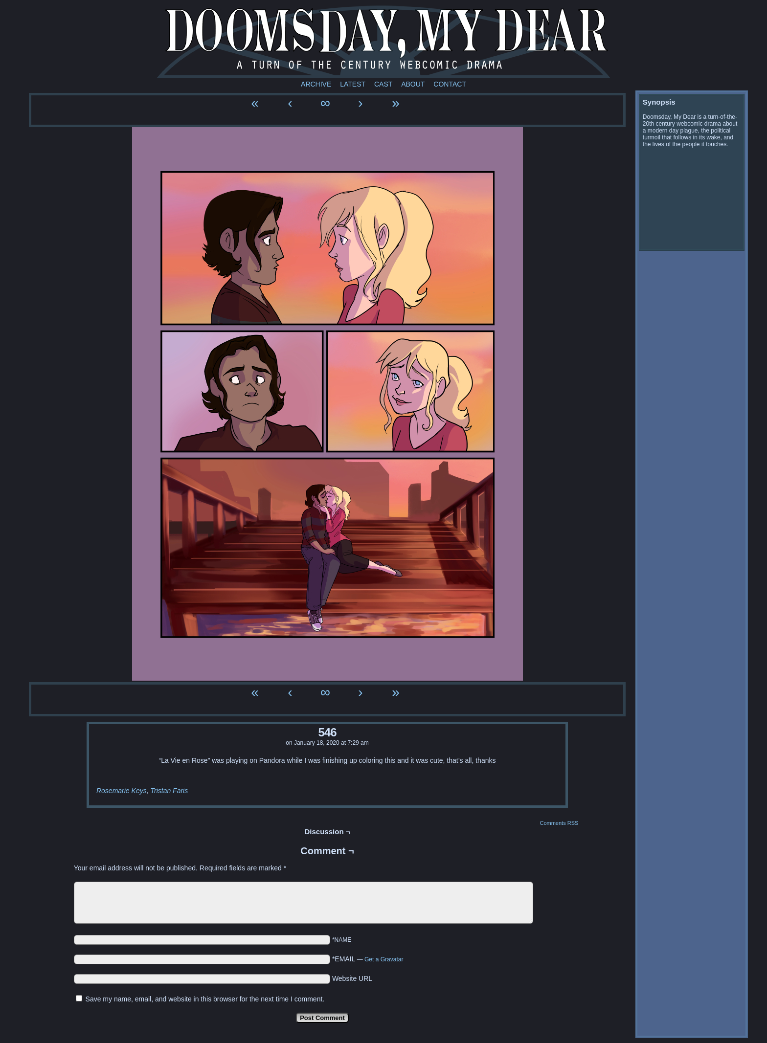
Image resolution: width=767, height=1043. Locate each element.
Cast (383, 84)
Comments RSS (559, 823)
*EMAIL (368, 959)
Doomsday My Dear (383, 41)
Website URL (352, 978)
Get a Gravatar (383, 959)
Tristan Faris (169, 791)
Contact (449, 84)
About (413, 84)
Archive (316, 84)
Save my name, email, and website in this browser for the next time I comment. (205, 999)
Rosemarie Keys (121, 791)
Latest (352, 84)
